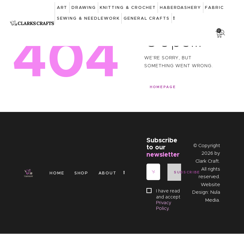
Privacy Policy (163, 205)
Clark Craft (207, 161)
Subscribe (177, 172)
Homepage (163, 87)
